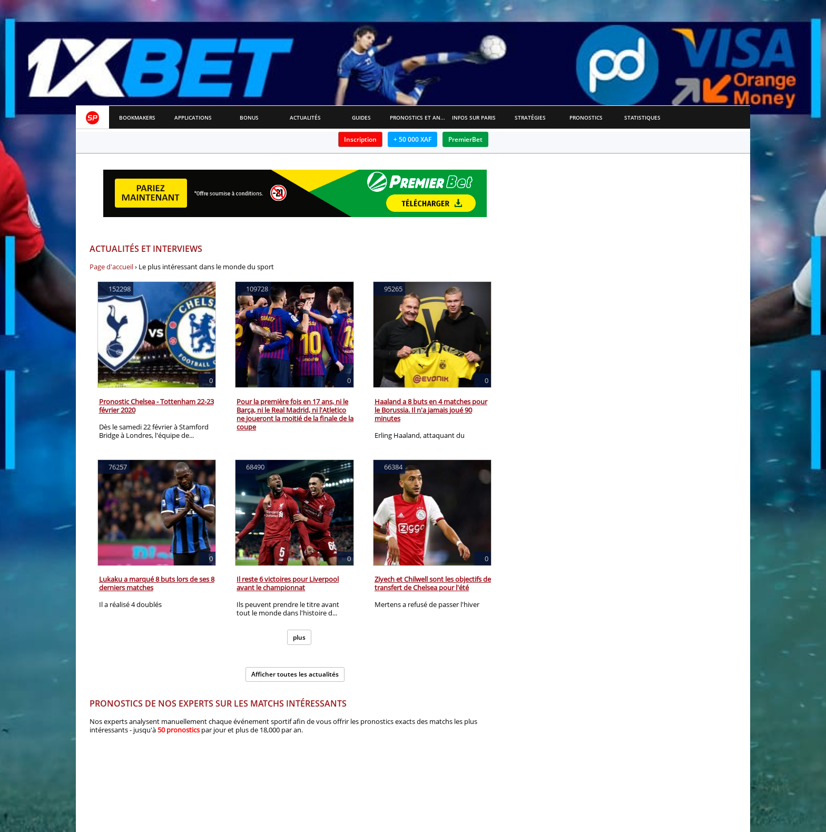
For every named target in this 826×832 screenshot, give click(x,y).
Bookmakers (137, 117)
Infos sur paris (474, 117)
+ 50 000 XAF (412, 139)
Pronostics (586, 117)
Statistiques (642, 117)
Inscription (360, 139)
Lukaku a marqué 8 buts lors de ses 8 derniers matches (156, 583)
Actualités (305, 117)
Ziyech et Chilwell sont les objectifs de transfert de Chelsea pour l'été (433, 583)
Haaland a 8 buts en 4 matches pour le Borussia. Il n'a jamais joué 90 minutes (431, 410)
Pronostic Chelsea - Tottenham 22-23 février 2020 (156, 405)
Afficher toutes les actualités (295, 674)
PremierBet (465, 139)
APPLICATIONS (193, 117)
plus (299, 637)
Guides (361, 117)
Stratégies (530, 117)
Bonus (249, 117)
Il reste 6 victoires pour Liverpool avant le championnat (288, 583)
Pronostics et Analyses (418, 117)
